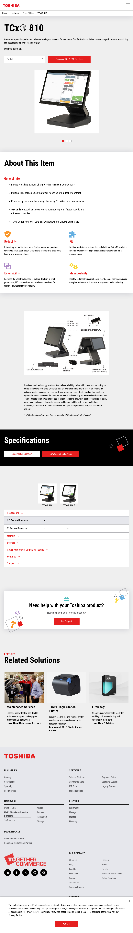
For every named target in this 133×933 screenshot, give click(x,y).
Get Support (66, 621)
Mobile (40, 808)
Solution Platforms (77, 777)
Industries (10, 770)
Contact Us (74, 882)
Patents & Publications (112, 873)
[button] (63, 141)
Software (75, 770)
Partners (105, 860)
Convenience (10, 781)
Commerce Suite (76, 781)
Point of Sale (10, 808)
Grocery (7, 777)
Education (73, 873)
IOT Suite (73, 786)
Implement (74, 808)
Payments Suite (109, 777)
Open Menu (128, 5)
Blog (71, 864)
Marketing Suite (76, 791)
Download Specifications (61, 454)
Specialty (8, 786)
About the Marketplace (14, 838)
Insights (72, 869)
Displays (40, 821)
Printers (40, 812)
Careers (72, 878)
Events (105, 869)
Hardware (15, 13)
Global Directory (109, 878)
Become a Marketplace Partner (18, 843)
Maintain (72, 817)
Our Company (77, 853)
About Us (73, 860)
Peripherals (42, 817)
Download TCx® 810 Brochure (69, 59)
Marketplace (12, 831)
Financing (73, 821)
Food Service (10, 791)
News (104, 864)
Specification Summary (22, 454)
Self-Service (9, 820)
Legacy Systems (109, 786)
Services (74, 801)
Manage (72, 812)
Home (4, 13)
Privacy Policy (15, 915)
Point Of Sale (28, 13)
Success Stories (76, 887)
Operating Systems (110, 781)
